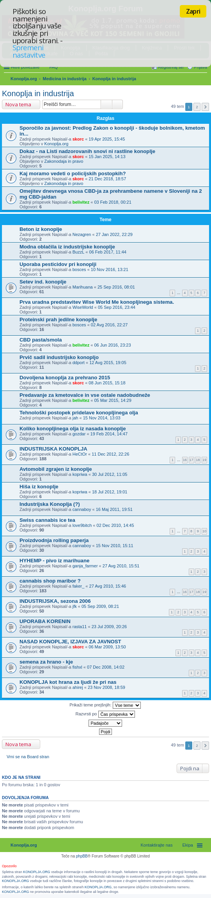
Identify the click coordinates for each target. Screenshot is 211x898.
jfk (75, 606)
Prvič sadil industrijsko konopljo (59, 357)
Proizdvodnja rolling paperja (54, 540)
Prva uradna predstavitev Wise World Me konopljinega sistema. (97, 302)
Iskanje (106, 104)
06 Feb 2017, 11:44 (107, 252)
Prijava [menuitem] (200, 67)
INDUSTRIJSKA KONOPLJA (53, 449)
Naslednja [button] (205, 107)
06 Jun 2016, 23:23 (112, 345)
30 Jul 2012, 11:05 (110, 474)
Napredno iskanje (117, 104)
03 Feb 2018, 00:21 (112, 202)
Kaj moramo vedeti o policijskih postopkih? (73, 173)
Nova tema (18, 104)
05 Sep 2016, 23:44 (116, 307)
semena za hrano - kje (46, 662)
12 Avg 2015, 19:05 (107, 362)
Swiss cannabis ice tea (47, 520)
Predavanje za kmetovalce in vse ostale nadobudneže (85, 395)
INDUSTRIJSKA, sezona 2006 (55, 601)
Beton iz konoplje (41, 229)
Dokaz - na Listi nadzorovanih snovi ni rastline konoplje (87, 151)
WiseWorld (83, 307)
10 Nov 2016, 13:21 (109, 269)
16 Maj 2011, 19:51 (114, 509)
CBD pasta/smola (41, 340)
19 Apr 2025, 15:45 (107, 139)
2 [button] (197, 107)
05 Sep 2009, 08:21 (100, 606)
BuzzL (79, 252)
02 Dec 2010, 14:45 (115, 525)
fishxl (77, 667)
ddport (79, 362)
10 (204, 531)
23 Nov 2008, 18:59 (106, 687)
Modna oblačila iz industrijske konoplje (67, 247)
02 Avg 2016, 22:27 (109, 324)
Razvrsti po (105, 714)
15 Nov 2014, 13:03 (102, 418)
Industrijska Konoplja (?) (50, 504)
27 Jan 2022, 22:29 (114, 234)
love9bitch (82, 525)
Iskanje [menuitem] (204, 79)
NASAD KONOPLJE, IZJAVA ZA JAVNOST (70, 641)
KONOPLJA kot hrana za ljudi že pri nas (68, 682)
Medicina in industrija (65, 78)
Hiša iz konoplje (39, 486)
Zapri (193, 11)
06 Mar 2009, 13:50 (107, 646)
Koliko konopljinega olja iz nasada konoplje (73, 428)
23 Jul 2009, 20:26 (109, 626)
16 (185, 460)
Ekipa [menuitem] (187, 845)
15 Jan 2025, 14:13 (107, 156)
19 (204, 460)
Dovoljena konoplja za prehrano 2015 (65, 377)
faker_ (79, 586)
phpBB (82, 856)
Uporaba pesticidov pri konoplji (58, 264)
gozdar (79, 433)
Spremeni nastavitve (28, 51)
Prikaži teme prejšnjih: (105, 705)
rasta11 (80, 626)
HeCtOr (80, 454)
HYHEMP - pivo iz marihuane (54, 560)
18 (198, 460)
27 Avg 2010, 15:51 (121, 565)
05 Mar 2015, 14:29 (112, 400)
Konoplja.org (24, 78)
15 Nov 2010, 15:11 (114, 545)
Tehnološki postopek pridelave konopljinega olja (79, 413)
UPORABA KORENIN (45, 621)
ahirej (78, 687)
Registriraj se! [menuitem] (171, 67)
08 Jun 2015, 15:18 (107, 382)
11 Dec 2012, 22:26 (110, 454)
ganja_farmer (85, 565)
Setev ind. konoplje (43, 282)
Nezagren (82, 234)
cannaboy (82, 509)
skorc (78, 139)
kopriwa (80, 474)
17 (191, 460)
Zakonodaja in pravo (63, 161)
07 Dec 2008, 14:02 (105, 667)
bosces (79, 269)
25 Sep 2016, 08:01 (116, 287)
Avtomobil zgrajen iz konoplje (56, 469)
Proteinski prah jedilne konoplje (58, 319)
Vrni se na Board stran (28, 756)
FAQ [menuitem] (53, 67)
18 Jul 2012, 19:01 (110, 491)
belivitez (81, 202)
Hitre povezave (25, 67)
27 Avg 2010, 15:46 (107, 586)
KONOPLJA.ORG (36, 872)
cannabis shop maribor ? (50, 581)
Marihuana (83, 287)
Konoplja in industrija (114, 78)
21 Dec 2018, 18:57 (107, 178)
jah (75, 418)
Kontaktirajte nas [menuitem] (157, 845)
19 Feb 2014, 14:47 (109, 433)
